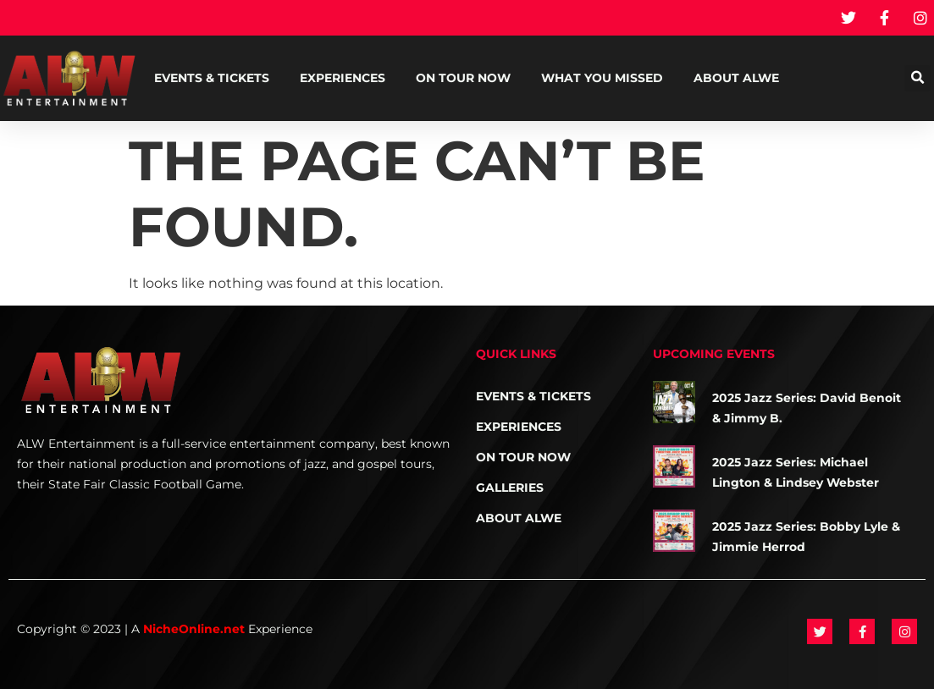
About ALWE (736, 77)
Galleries (510, 487)
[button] (917, 78)
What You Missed (602, 77)
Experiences (342, 77)
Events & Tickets (211, 77)
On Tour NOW (463, 77)
